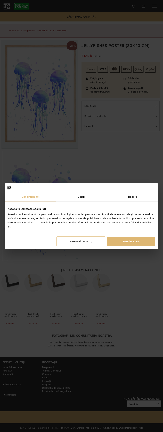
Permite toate (131, 241)
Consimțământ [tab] (30, 196)
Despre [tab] (132, 196)
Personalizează (81, 241)
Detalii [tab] (81, 196)
